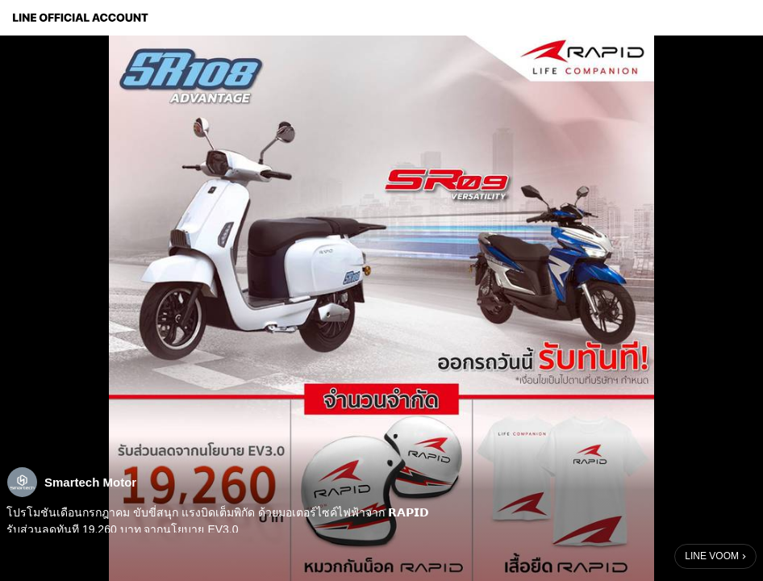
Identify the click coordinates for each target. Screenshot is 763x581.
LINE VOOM (712, 556)
